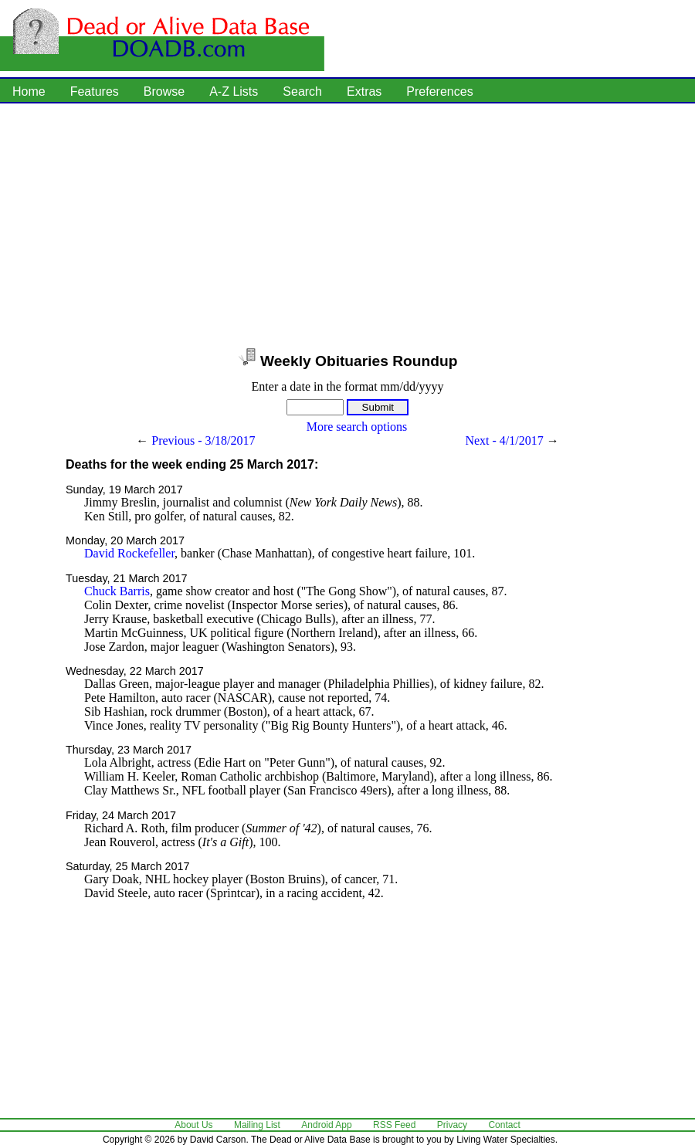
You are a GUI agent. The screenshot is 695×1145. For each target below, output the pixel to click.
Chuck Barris (117, 591)
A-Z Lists (233, 91)
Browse (164, 91)
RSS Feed (394, 1125)
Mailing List (257, 1125)
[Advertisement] (268, 224)
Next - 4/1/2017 (504, 440)
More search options (357, 426)
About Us (193, 1125)
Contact (504, 1125)
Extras (364, 91)
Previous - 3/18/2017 (203, 440)
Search (302, 91)
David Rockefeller (129, 553)
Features (94, 91)
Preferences (439, 91)
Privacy (452, 1125)
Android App (326, 1125)
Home (29, 91)
